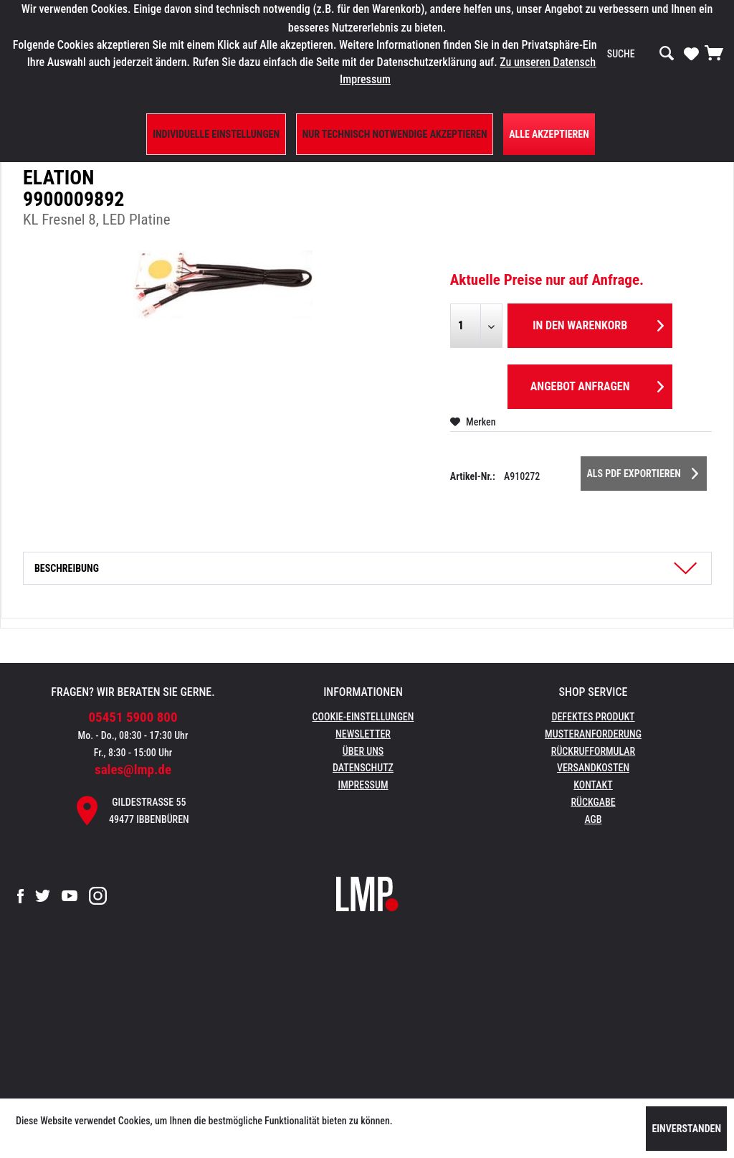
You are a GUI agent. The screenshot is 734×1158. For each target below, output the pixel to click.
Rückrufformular (593, 751)
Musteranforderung (593, 734)
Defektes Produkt (592, 716)
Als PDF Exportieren (642, 470)
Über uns (363, 751)
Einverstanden (686, 1128)
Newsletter (363, 734)
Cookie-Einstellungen (363, 716)
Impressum (363, 785)
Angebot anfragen (597, 384)
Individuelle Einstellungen (216, 134)
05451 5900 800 (133, 717)
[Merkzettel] (691, 53)
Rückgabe (593, 802)
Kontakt (593, 785)
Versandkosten (593, 767)
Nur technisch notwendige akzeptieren (394, 134)
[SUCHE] (641, 53)
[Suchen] (666, 53)
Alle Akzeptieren (549, 134)
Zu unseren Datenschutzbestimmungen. (590, 62)
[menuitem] (641, 53)
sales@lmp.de (133, 769)
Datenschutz (363, 767)
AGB (592, 819)
